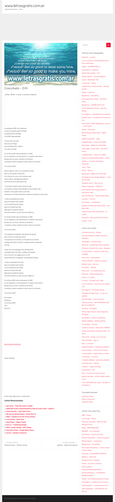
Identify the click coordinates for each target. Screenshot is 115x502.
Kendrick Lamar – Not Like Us (92, 183)
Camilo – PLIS (87, 221)
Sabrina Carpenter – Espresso (92, 186)
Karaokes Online (87, 396)
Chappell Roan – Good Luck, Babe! (94, 142)
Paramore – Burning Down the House (95, 217)
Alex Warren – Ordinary (90, 70)
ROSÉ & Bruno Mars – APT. (91, 73)
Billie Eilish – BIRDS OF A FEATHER (94, 145)
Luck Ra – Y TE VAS (88, 199)
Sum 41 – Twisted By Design (16, 425)
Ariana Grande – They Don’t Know (18, 411)
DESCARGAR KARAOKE (12, 344)
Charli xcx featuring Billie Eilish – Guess (96, 158)
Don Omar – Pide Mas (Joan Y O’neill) (19, 406)
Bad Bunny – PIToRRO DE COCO (93, 105)
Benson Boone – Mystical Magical (93, 76)
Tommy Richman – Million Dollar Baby (95, 196)
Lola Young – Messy (89, 83)
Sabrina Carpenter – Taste (91, 139)
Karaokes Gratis (87, 402)
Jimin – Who (86, 167)
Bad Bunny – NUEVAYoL (90, 96)
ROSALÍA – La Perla (88, 57)
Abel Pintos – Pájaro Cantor (16, 422)
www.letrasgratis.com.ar (24, 5)
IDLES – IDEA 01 (87, 170)
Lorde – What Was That (90, 80)
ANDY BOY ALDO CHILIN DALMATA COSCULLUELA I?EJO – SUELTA (30, 409)
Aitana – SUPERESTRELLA (91, 66)
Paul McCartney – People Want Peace (20, 430)
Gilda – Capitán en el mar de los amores (20, 417)
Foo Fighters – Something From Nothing (96, 114)
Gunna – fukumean (88, 129)
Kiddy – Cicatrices (88, 92)
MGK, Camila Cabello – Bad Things (18, 427)
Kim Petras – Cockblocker (91, 202)
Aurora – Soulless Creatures (16, 433)
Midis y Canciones (88, 399)
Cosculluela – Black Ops (15, 419)
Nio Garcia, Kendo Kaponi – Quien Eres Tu (21, 414)
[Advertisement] (57, 27)
